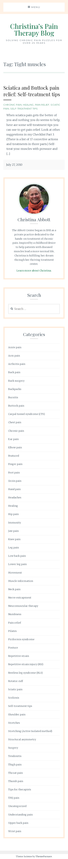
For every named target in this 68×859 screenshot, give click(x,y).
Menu (35, 7)
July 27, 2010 (14, 164)
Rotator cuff (15, 681)
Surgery (13, 747)
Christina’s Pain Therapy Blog (34, 29)
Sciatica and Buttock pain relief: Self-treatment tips (31, 90)
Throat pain (15, 772)
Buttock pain (16, 405)
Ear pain (13, 439)
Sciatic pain (15, 689)
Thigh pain (14, 764)
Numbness (14, 614)
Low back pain (17, 555)
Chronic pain (12, 104)
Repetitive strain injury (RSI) (25, 664)
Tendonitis (14, 756)
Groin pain (14, 480)
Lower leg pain (17, 564)
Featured (13, 455)
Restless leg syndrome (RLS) (25, 672)
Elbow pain (15, 447)
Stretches (14, 722)
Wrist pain (14, 831)
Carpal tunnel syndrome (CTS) (26, 414)
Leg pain (13, 547)
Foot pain (14, 472)
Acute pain (14, 347)
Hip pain (13, 514)
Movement (15, 572)
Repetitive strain (18, 656)
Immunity (14, 522)
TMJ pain (13, 797)
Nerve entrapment (19, 597)
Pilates (12, 631)
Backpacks (14, 389)
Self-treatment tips (24, 108)
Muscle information (20, 581)
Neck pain (14, 589)
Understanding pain (20, 814)
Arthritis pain (16, 364)
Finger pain (15, 464)
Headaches (14, 497)
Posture (13, 647)
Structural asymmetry (22, 739)
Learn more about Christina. (34, 270)
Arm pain (14, 355)
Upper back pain (18, 823)
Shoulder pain (16, 714)
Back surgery (16, 380)
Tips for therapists (19, 789)
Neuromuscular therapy (23, 606)
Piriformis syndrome (21, 639)
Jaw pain (13, 531)
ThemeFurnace (44, 856)
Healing (28, 104)
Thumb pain (15, 781)
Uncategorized (17, 806)
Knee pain (14, 539)
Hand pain (14, 489)
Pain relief (42, 104)
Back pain (14, 372)
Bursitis (13, 397)
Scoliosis (13, 697)
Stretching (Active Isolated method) (30, 731)
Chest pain (14, 422)
